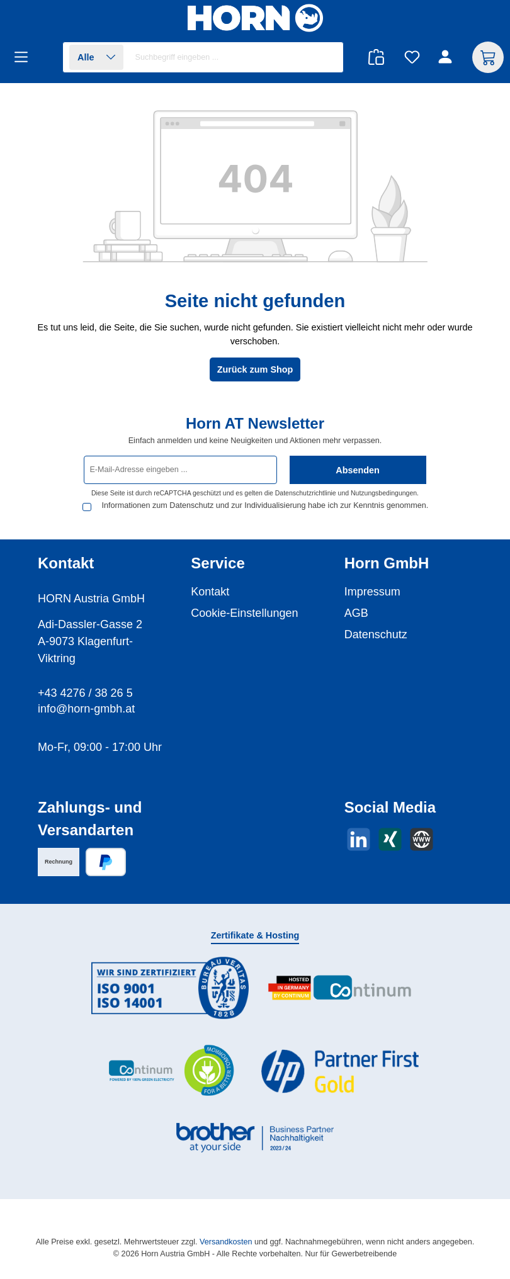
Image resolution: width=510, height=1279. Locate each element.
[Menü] (25, 57)
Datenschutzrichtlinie (305, 488)
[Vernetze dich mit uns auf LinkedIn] (358, 839)
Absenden (358, 464)
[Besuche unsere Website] (421, 839)
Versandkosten (226, 1241)
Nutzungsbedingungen (384, 488)
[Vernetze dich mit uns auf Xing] (390, 839)
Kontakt (210, 591)
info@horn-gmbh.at (86, 708)
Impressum (372, 591)
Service (217, 563)
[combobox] (236, 57)
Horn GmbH (386, 563)
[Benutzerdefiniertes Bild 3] (170, 1071)
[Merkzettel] (412, 57)
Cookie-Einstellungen (244, 613)
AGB (356, 613)
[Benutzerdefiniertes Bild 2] (340, 988)
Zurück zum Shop (255, 369)
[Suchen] (327, 57)
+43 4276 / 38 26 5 (85, 693)
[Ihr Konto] (447, 57)
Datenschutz (375, 634)
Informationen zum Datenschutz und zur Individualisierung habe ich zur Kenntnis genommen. (242, 504)
